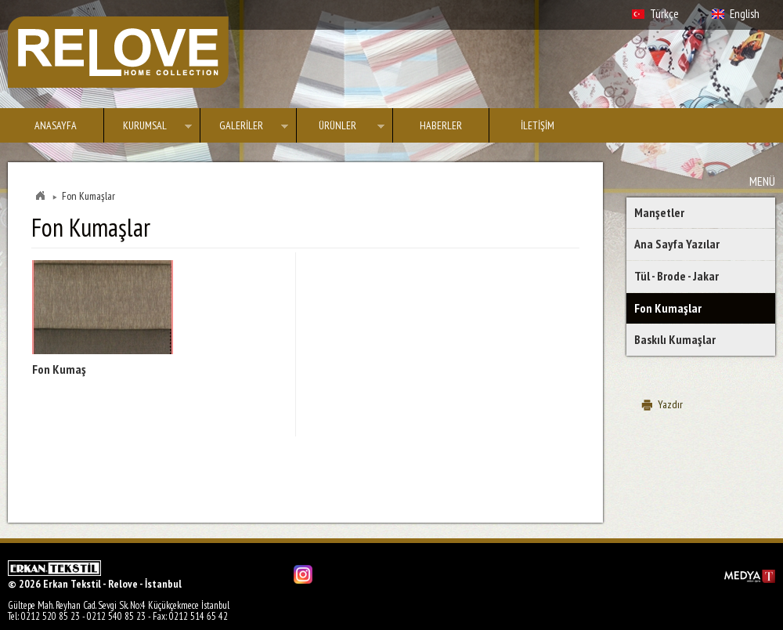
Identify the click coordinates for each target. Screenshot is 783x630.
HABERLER (441, 125)
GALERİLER (244, 128)
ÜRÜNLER (340, 128)
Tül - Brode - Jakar (676, 276)
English (745, 13)
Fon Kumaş (59, 369)
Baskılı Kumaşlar (675, 339)
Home (40, 196)
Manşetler (659, 212)
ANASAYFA (55, 125)
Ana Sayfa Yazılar (677, 244)
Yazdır (670, 404)
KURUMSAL (148, 128)
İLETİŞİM (537, 125)
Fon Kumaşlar (668, 308)
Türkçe (664, 13)
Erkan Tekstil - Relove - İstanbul (118, 52)
